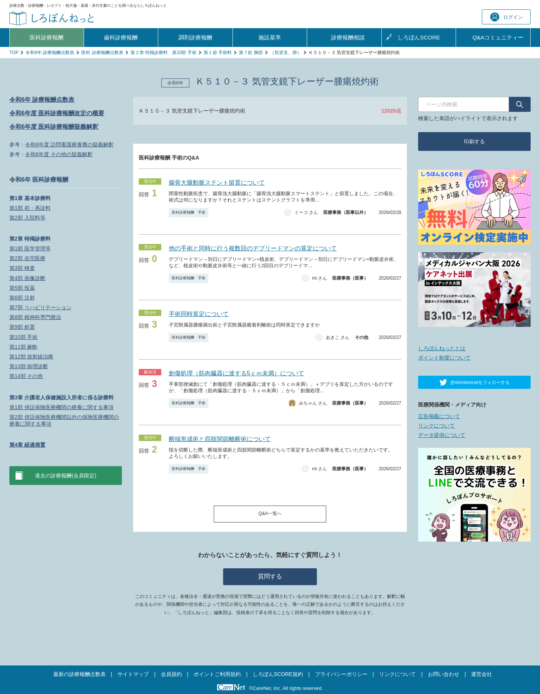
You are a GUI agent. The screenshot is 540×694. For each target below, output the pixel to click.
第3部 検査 (22, 268)
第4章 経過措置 (27, 445)
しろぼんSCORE (419, 37)
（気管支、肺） (286, 52)
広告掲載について (439, 416)
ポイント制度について (444, 358)
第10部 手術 (23, 337)
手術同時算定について (199, 314)
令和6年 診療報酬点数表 (50, 52)
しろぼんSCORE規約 (278, 674)
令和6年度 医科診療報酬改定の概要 (56, 113)
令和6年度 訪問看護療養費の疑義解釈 (69, 145)
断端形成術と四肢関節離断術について (220, 439)
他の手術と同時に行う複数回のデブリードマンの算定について (253, 248)
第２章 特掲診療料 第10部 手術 (163, 52)
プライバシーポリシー (341, 674)
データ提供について (441, 435)
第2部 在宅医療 (27, 258)
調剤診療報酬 (195, 37)
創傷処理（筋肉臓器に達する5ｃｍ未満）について (236, 373)
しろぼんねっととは (441, 348)
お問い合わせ (443, 674)
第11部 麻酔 (23, 347)
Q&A (498, 37)
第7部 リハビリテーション (40, 307)
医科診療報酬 (46, 37)
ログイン (506, 17)
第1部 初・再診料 (30, 208)
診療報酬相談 (348, 37)
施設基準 (269, 37)
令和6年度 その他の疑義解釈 (59, 154)
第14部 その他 (26, 376)
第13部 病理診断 (28, 366)
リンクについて (436, 426)
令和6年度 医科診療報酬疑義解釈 (53, 126)
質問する (270, 576)
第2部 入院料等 (27, 218)
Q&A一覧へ (269, 513)
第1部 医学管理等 (30, 248)
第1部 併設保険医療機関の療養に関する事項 (61, 407)
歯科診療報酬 (121, 37)
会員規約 (171, 674)
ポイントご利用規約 (217, 674)
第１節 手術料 (218, 52)
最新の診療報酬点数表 (79, 674)
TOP (13, 52)
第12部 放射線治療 (31, 357)
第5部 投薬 (22, 288)
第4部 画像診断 (27, 278)
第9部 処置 (22, 327)
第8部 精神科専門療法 (35, 317)
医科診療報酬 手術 (189, 212)
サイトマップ (133, 674)
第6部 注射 (22, 298)
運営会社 (481, 674)
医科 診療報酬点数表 (102, 52)
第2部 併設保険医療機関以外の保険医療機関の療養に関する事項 (64, 420)
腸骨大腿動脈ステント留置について (217, 182)
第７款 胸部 (250, 52)
